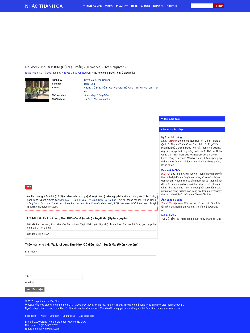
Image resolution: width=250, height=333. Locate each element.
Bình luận (31, 251)
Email (29, 282)
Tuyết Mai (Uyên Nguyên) (77, 72)
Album (145, 6)
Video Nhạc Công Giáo (96, 95)
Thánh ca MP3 (92, 6)
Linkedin (54, 315)
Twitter (42, 315)
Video (109, 6)
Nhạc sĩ (158, 6)
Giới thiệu (172, 6)
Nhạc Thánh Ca (44, 6)
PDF (29, 187)
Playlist (122, 6)
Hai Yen (88, 99)
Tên (28, 276)
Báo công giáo (86, 315)
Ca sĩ (134, 6)
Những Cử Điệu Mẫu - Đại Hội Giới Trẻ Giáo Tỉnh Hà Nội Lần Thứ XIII (86, 200)
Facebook (30, 315)
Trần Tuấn (89, 83)
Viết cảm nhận (102, 99)
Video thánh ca (53, 72)
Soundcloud (68, 315)
